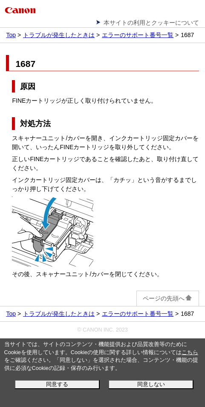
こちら (190, 352)
